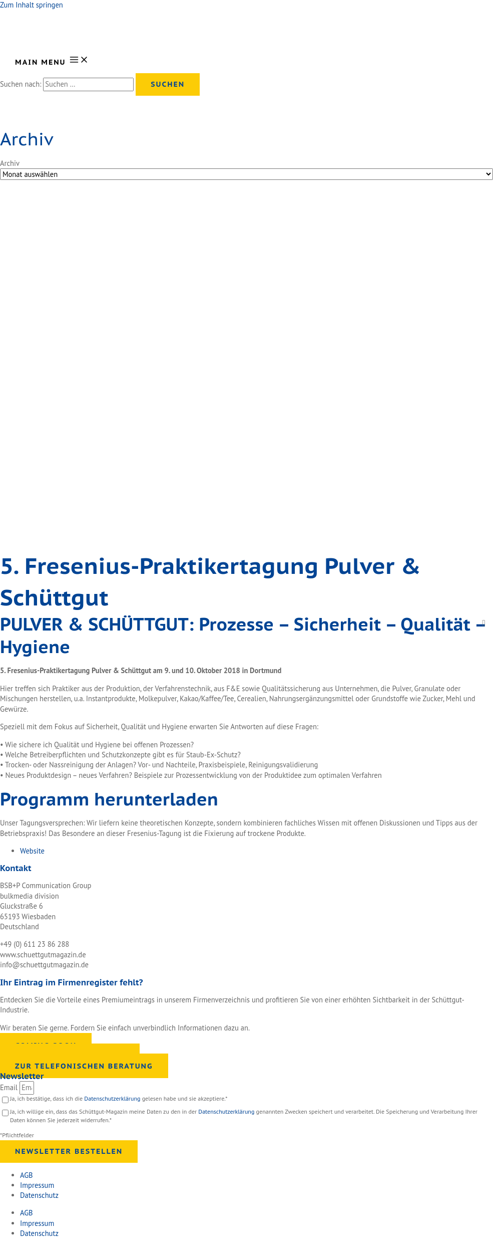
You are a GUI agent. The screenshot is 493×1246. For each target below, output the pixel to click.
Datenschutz (39, 1195)
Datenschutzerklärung (113, 1098)
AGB (26, 1175)
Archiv (9, 163)
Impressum (37, 1185)
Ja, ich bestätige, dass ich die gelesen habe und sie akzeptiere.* (119, 1098)
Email (10, 1087)
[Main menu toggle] (52, 60)
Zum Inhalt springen (31, 5)
